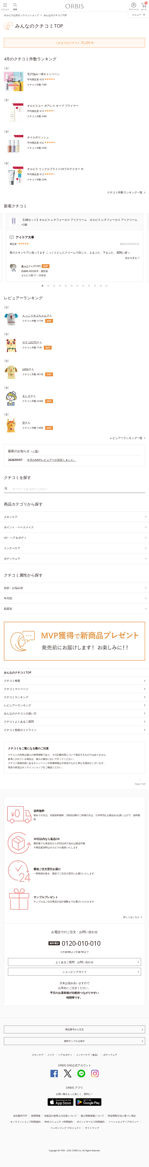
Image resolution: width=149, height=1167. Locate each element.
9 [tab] (89, 286)
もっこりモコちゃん (34, 315)
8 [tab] (83, 286)
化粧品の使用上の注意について (60, 1115)
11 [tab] (101, 286)
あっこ (24, 266)
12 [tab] (106, 286)
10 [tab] (95, 286)
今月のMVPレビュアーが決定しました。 (51, 460)
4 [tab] (60, 286)
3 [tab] (54, 286)
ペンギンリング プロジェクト (65, 1128)
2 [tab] (48, 286)
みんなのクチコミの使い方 (20, 713)
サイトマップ (92, 1128)
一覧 (35, 451)
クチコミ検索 (12, 680)
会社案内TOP (20, 1115)
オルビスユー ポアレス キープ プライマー (52, 105)
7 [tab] (77, 286)
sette (25, 369)
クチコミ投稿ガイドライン (20, 730)
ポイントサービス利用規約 (91, 1121)
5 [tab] (66, 286)
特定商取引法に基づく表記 (122, 1115)
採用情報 (35, 1115)
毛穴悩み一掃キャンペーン (43, 74)
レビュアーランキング (17, 705)
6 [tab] (72, 286)
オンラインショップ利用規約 (25, 1121)
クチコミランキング (16, 697)
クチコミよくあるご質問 (19, 721)
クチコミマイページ (16, 689)
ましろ (26, 396)
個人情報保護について (92, 1115)
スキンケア (37, 1054)
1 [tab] (42, 286)
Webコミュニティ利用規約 (58, 1121)
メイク (50, 1054)
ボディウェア (110, 1054)
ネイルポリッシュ (38, 137)
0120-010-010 (81, 943)
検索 (6, 489)
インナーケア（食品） (87, 1054)
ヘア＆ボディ (65, 1054)
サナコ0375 (29, 342)
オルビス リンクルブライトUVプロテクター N (55, 169)
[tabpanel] (74, 247)
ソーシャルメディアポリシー (123, 1121)
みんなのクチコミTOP (17, 672)
